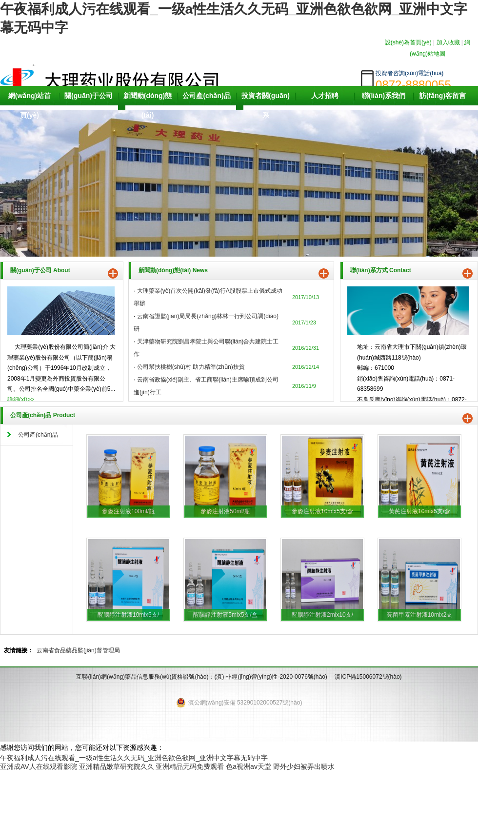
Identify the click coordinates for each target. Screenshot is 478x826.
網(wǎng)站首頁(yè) (29, 105)
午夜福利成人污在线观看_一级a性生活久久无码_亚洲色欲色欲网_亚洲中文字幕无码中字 (134, 758)
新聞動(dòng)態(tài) (147, 105)
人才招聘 (325, 96)
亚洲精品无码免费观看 (190, 766)
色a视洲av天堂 (248, 766)
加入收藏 (448, 42)
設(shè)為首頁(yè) (408, 42)
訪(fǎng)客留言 (442, 96)
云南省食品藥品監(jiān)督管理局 (78, 650)
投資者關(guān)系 (265, 105)
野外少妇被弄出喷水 (304, 766)
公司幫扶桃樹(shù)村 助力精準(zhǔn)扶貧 (191, 366)
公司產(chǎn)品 (206, 96)
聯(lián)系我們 (383, 96)
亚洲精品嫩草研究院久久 (116, 766)
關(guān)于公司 (88, 96)
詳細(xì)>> (20, 399)
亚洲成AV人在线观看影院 (38, 766)
